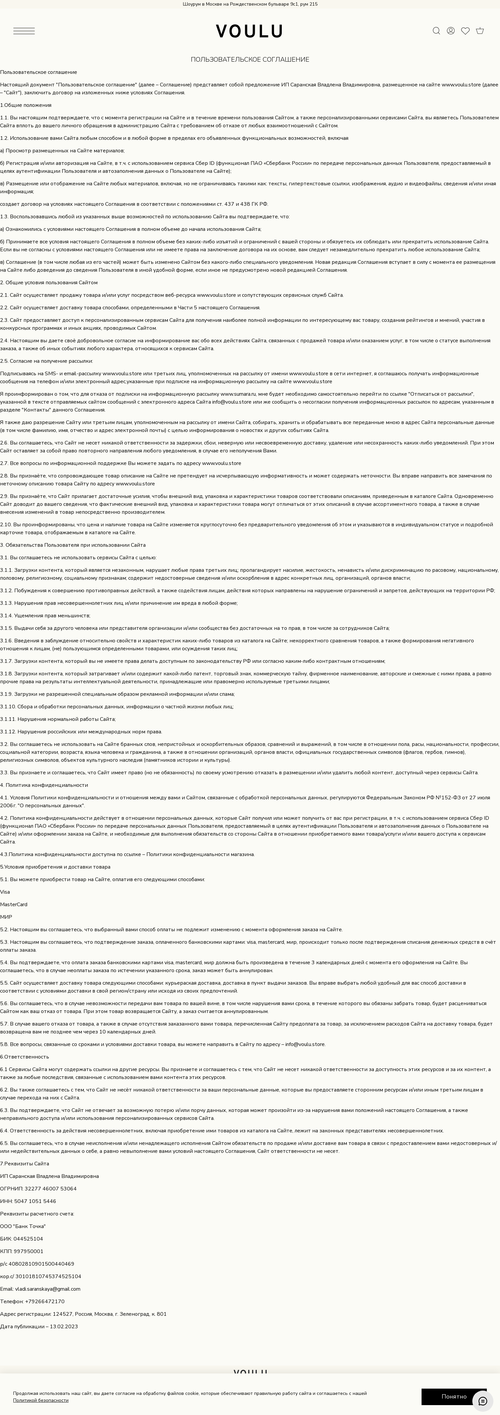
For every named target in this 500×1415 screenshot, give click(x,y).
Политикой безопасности (41, 1400)
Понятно (454, 1396)
